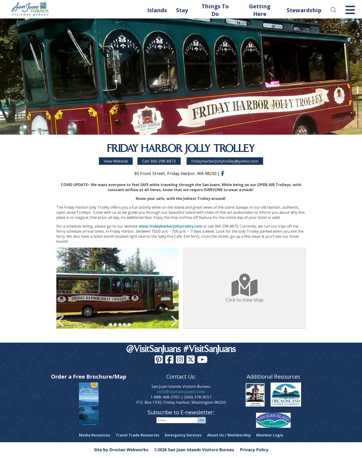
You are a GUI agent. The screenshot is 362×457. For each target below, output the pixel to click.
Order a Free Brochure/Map (88, 376)
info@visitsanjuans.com (181, 391)
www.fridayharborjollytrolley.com (170, 226)
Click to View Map (244, 288)
